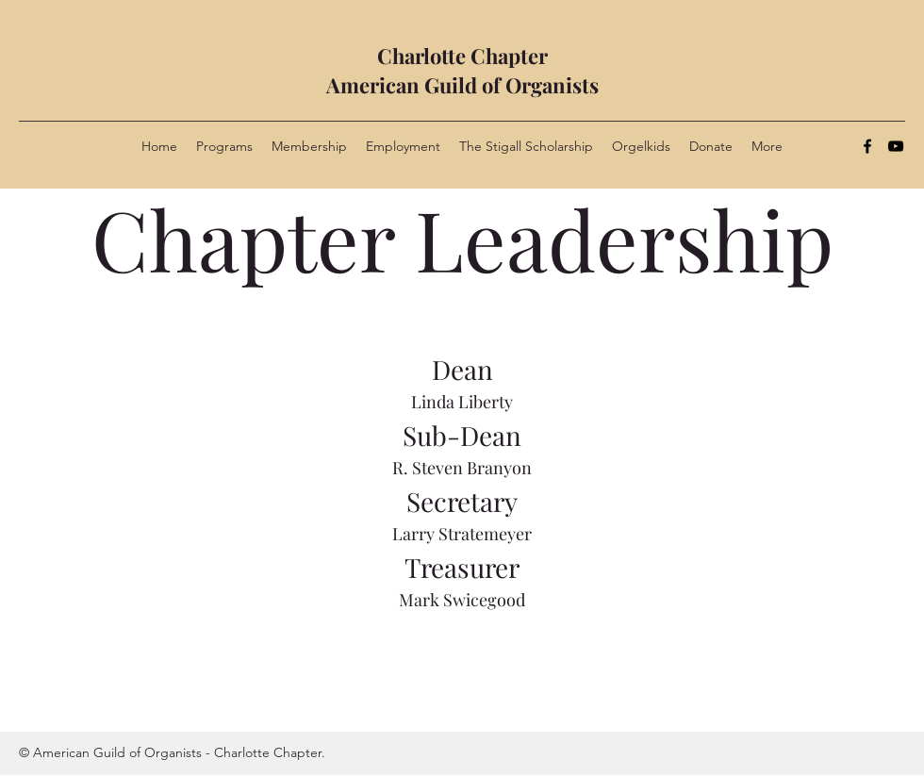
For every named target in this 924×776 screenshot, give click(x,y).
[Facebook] (867, 146)
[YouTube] (895, 146)
